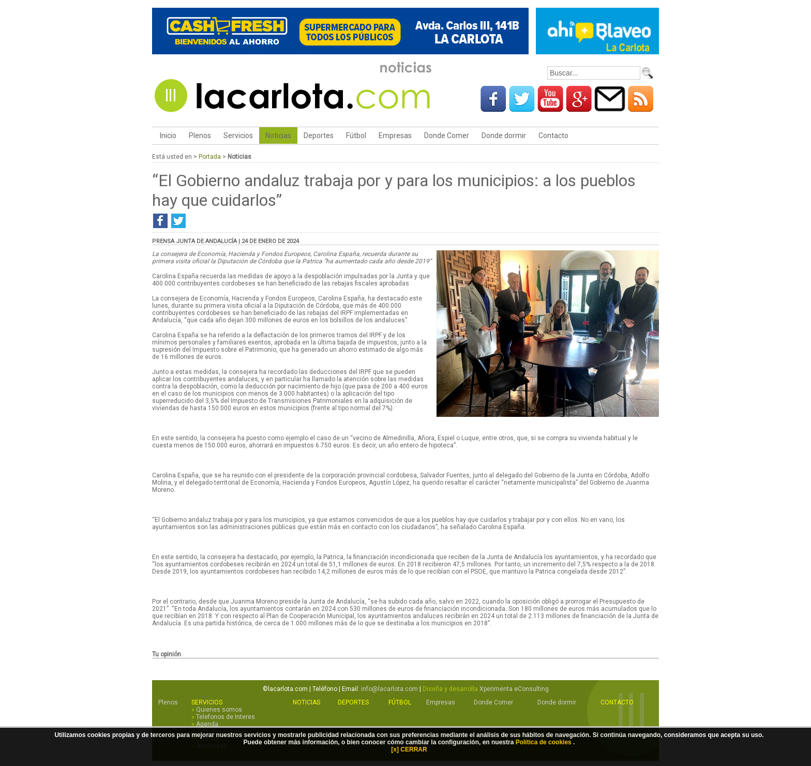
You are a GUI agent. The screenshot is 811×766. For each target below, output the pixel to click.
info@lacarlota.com (389, 689)
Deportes (319, 135)
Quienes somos (219, 709)
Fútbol (356, 135)
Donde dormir (504, 135)
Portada (210, 156)
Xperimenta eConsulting (514, 689)
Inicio (167, 135)
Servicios (238, 135)
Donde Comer (446, 135)
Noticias (278, 135)
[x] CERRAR (409, 749)
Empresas (395, 135)
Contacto (553, 135)
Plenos (200, 135)
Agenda (207, 724)
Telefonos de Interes (225, 716)
